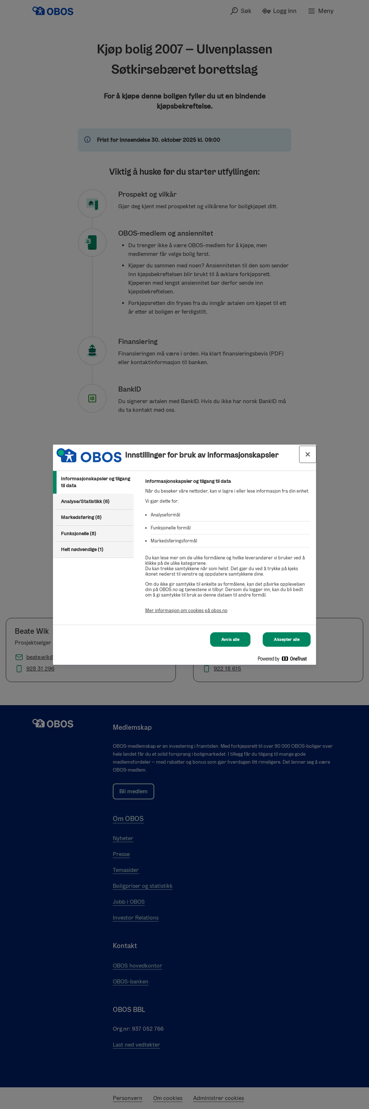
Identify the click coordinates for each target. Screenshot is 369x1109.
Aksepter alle (286, 639)
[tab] (93, 482)
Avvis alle (230, 639)
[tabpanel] (228, 549)
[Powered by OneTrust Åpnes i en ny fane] (285, 660)
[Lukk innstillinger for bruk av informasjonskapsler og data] (308, 454)
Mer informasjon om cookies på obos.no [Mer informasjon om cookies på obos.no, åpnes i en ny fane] (186, 610)
